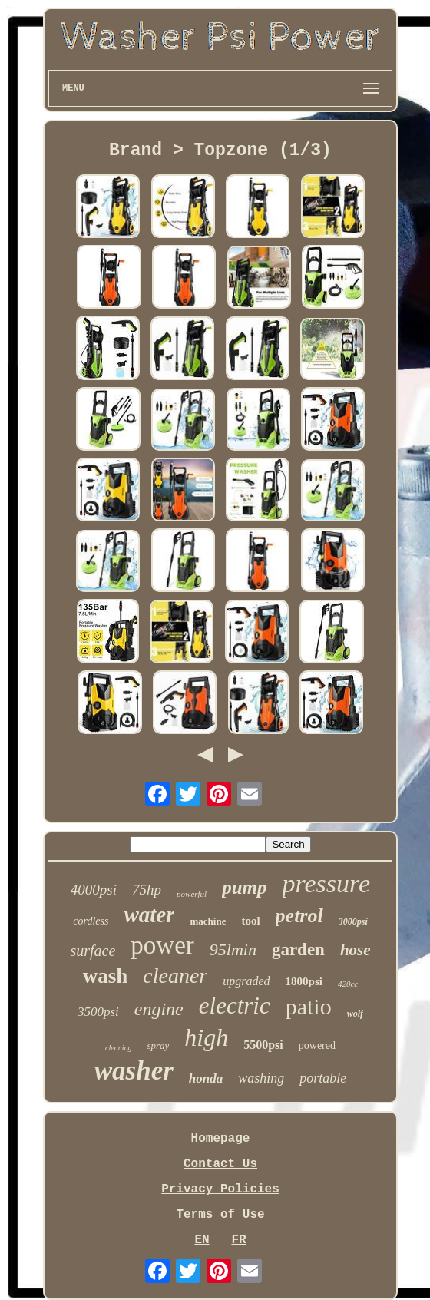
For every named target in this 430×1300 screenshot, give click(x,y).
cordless (90, 921)
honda (206, 1078)
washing (261, 1078)
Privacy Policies (220, 1189)
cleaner (175, 975)
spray (158, 1045)
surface (92, 950)
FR (238, 1240)
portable (322, 1078)
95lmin (233, 949)
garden (298, 949)
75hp (146, 890)
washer (134, 1071)
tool (250, 921)
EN (201, 1240)
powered (317, 1045)
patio (309, 1006)
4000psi (94, 890)
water (149, 914)
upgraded (246, 980)
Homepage (220, 1139)
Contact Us (220, 1164)
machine (208, 921)
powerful (192, 893)
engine (159, 1009)
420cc (348, 983)
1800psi (304, 981)
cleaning (118, 1048)
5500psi (263, 1044)
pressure (327, 883)
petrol (299, 916)
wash (105, 975)
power (162, 945)
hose (355, 950)
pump (244, 887)
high (206, 1037)
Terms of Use (220, 1215)
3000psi (353, 921)
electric (234, 1005)
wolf (355, 1013)
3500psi (98, 1011)
